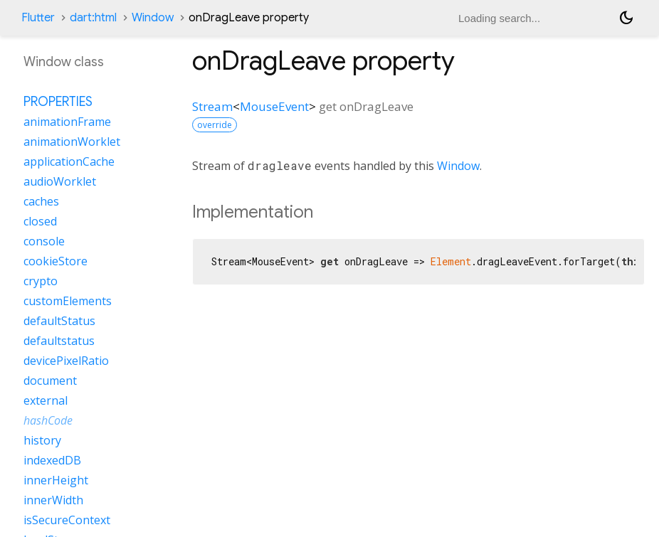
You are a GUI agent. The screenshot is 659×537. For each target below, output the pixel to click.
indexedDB (52, 460)
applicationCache (69, 161)
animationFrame (67, 121)
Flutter (38, 18)
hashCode (48, 420)
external (45, 400)
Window (153, 18)
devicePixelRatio (66, 360)
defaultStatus (59, 321)
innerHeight (55, 480)
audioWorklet (59, 181)
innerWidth (53, 500)
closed (40, 221)
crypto (40, 281)
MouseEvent (274, 106)
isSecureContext (66, 520)
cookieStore (55, 261)
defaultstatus (59, 341)
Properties (58, 102)
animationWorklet (71, 141)
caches (41, 201)
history (42, 440)
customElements (67, 301)
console (44, 241)
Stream (212, 106)
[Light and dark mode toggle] (626, 17)
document (50, 380)
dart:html (93, 18)
